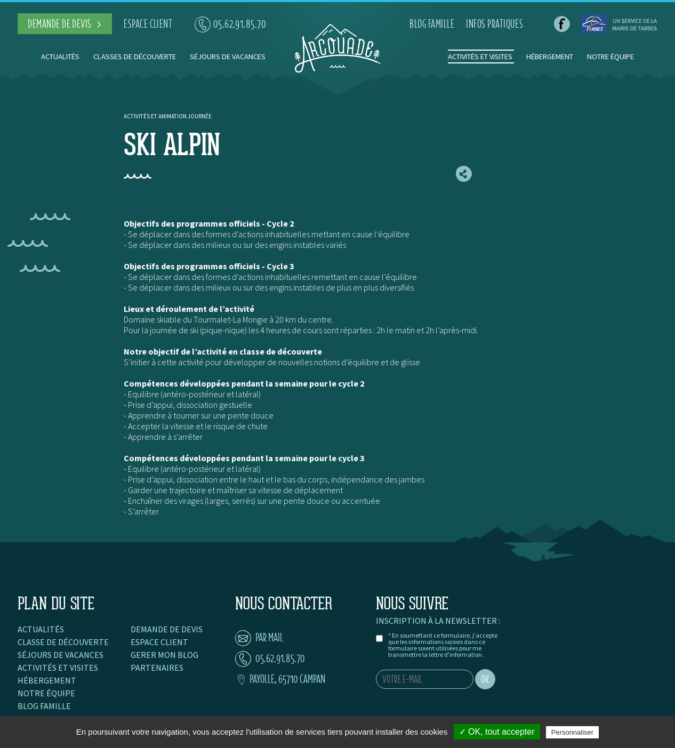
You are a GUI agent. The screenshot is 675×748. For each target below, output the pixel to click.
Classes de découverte (134, 56)
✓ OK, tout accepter (497, 731)
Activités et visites (481, 56)
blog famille (431, 23)
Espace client (159, 642)
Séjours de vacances (228, 56)
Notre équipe (610, 56)
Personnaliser (572, 732)
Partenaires (157, 667)
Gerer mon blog (164, 654)
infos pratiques (494, 23)
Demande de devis (167, 629)
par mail (259, 637)
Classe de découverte (63, 642)
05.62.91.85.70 (231, 23)
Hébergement (549, 56)
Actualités (60, 56)
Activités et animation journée (168, 116)
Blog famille (44, 706)
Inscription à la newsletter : (438, 620)
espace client (148, 23)
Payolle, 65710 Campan (280, 679)
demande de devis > (65, 23)
